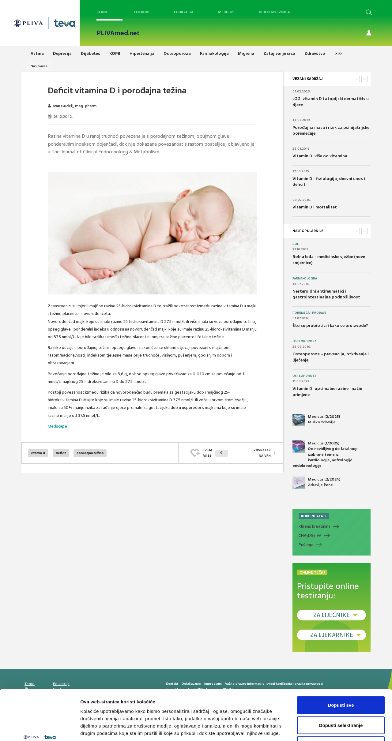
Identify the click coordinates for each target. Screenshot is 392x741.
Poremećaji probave (309, 313)
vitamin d (38, 453)
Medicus (226, 12)
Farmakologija (304, 278)
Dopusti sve (341, 660)
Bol (295, 244)
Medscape (57, 426)
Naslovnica (39, 66)
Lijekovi (141, 12)
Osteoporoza (304, 341)
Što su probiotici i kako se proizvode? (330, 325)
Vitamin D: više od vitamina (319, 156)
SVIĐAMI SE (215, 453)
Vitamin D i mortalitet (314, 207)
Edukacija (184, 12)
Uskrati (341, 700)
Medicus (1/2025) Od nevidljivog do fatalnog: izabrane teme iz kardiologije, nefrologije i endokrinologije (325, 454)
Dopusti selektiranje (341, 680)
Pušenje (306, 544)
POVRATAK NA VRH (262, 453)
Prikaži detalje (317, 729)
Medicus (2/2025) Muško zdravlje (316, 420)
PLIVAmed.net (118, 33)
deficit (61, 453)
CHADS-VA (310, 535)
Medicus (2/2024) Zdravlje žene (316, 483)
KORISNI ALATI (313, 516)
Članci (103, 12)
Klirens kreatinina (314, 526)
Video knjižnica (274, 12)
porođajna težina (90, 453)
